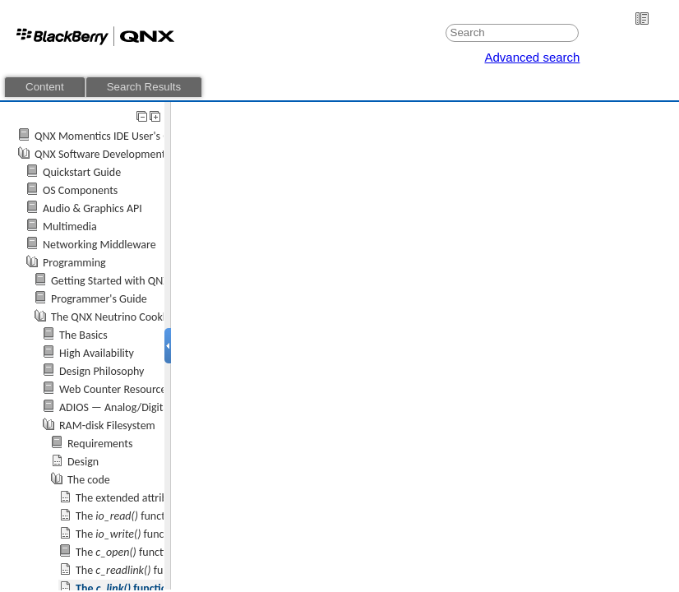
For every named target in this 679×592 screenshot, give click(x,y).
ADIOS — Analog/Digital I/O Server (140, 407)
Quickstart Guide (82, 172)
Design (83, 462)
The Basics (83, 335)
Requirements (99, 444)
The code (88, 480)
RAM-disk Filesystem (107, 425)
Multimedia (70, 227)
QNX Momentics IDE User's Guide (113, 136)
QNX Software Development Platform (121, 154)
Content (44, 86)
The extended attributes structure (154, 498)
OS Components (80, 190)
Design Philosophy (101, 371)
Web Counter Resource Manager (135, 389)
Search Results (144, 86)
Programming (74, 263)
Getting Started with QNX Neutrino (132, 281)
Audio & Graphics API (92, 208)
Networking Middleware (99, 245)
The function (128, 516)
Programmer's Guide (99, 299)
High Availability (96, 353)
